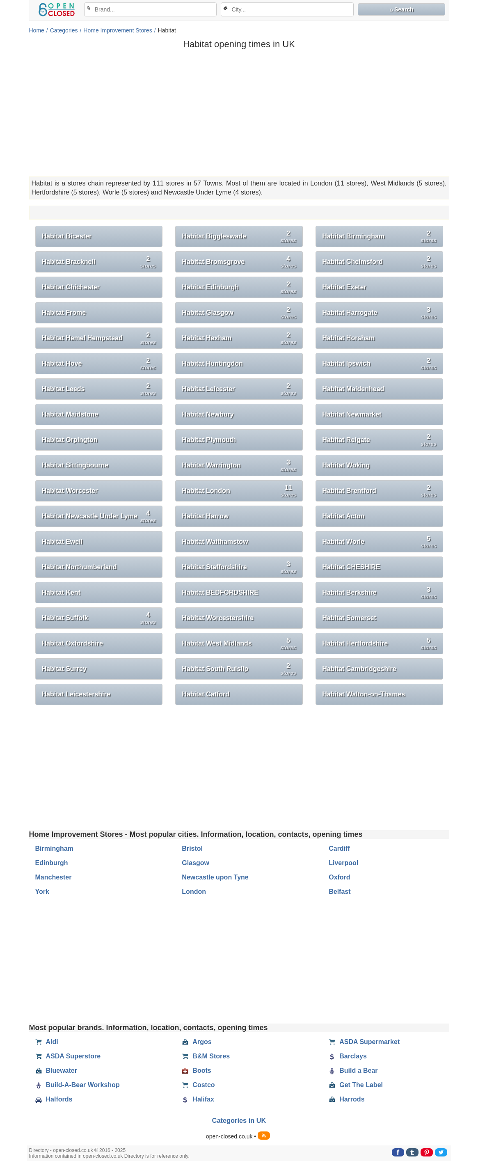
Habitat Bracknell (99, 262)
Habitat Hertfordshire (379, 643)
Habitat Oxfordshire (72, 643)
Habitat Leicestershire (76, 694)
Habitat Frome (64, 312)
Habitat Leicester (239, 389)
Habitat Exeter (344, 287)
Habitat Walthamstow (215, 541)
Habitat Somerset (349, 617)
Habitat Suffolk (99, 618)
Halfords (54, 1099)
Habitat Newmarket (351, 414)
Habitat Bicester (67, 236)
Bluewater (56, 1070)
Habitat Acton (343, 516)
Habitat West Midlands (239, 643)
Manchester (53, 877)
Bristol (192, 848)
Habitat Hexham (239, 338)
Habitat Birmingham (379, 236)
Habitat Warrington (239, 465)
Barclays (348, 1056)
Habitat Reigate (379, 440)
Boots (196, 1070)
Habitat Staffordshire (239, 567)
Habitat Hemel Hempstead (99, 338)
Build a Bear (353, 1070)
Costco (198, 1085)
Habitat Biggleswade (239, 236)
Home (36, 30)
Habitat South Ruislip (239, 669)
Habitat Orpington (70, 439)
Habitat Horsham (348, 337)
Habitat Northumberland (79, 566)
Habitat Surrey (64, 668)
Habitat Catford (205, 694)
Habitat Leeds (99, 389)
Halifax (198, 1099)
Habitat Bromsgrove (239, 262)
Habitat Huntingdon (212, 363)
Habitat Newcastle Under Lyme (99, 516)
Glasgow (195, 862)
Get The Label (356, 1085)
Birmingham (54, 848)
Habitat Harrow (205, 516)
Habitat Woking (346, 465)
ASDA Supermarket (364, 1042)
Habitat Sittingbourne (75, 465)
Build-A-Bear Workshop (77, 1085)
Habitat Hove (99, 364)
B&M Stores (206, 1056)
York (42, 891)
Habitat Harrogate (379, 313)
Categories (64, 30)
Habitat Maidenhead (353, 388)
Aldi (46, 1042)
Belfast (339, 891)
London (194, 891)
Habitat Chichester (71, 287)
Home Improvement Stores (117, 30)
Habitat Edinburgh (239, 287)
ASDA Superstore (68, 1056)
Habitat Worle (379, 542)
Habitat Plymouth (209, 439)
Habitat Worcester (70, 490)
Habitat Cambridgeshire (359, 668)
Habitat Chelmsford (379, 262)
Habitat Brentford (379, 491)
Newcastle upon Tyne (215, 877)
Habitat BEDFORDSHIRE (220, 592)
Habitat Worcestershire (218, 617)
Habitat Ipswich (379, 364)
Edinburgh (51, 862)
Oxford (339, 877)
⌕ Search (401, 9)
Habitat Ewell (62, 541)
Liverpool (343, 862)
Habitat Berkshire (379, 593)
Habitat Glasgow (239, 313)
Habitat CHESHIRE (351, 566)
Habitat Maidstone (70, 414)
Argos (196, 1042)
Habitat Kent (61, 592)
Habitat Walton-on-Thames (363, 694)
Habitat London (239, 491)
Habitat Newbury (207, 414)
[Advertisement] (239, 112)
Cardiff (339, 848)
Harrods (346, 1099)
